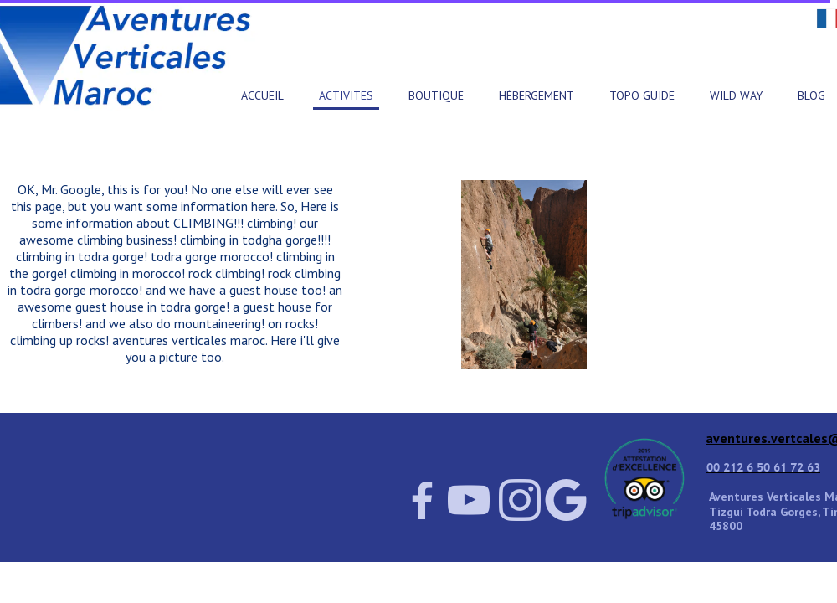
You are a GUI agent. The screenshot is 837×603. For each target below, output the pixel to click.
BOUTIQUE (436, 95)
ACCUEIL (262, 95)
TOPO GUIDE (642, 95)
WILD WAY (736, 95)
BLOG (811, 95)
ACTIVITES (346, 95)
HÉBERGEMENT (536, 95)
